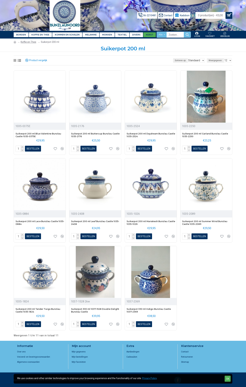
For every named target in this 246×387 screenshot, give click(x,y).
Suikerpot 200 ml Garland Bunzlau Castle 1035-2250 (205, 135)
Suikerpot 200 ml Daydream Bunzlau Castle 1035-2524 (151, 135)
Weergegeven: (216, 60)
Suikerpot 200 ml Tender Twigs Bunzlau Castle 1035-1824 (38, 310)
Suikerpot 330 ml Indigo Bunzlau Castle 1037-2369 (149, 310)
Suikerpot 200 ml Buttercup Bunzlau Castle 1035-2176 (95, 135)
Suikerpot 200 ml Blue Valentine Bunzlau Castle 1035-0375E (38, 135)
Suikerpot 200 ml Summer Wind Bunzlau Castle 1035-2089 (204, 222)
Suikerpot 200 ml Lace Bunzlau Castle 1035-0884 (40, 222)
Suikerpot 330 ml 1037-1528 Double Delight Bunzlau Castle (95, 310)
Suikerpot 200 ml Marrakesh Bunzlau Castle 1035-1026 (151, 222)
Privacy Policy (149, 378)
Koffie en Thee (28, 42)
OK (227, 378)
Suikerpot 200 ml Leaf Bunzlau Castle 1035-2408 (95, 222)
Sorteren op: (178, 60)
